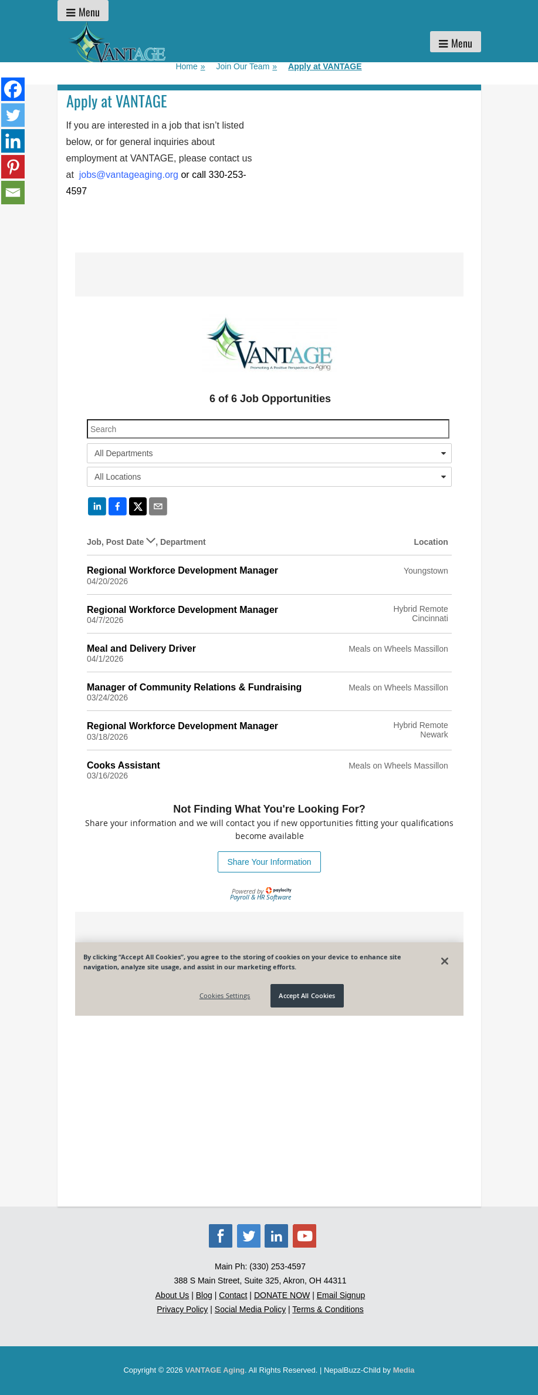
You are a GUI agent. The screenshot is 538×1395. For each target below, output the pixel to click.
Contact (233, 1295)
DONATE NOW (282, 1295)
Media (404, 1370)
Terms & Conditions (327, 1309)
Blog (204, 1295)
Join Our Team (247, 66)
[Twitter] (13, 115)
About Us (172, 1295)
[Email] (13, 192)
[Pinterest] (13, 166)
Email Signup (341, 1295)
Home (190, 66)
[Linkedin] (13, 141)
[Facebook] (13, 89)
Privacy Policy (182, 1309)
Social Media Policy (250, 1309)
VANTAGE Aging (215, 1370)
